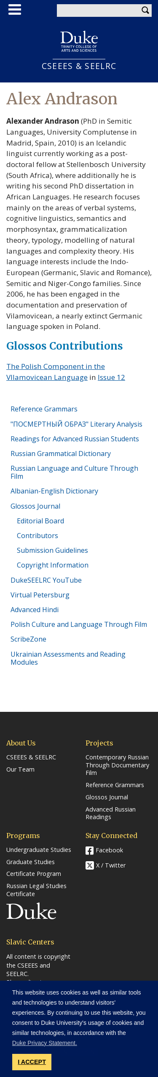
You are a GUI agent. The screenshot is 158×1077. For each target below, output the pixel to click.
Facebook (109, 850)
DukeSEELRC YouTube (46, 580)
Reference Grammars (44, 409)
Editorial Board (40, 520)
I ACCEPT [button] (32, 1061)
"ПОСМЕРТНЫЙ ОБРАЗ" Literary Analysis (76, 424)
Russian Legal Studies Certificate (36, 890)
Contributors (37, 535)
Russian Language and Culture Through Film (74, 472)
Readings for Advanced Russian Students (75, 438)
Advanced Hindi (35, 609)
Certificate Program (33, 874)
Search (145, 10)
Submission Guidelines (52, 550)
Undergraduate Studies (38, 850)
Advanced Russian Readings (111, 813)
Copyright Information (52, 565)
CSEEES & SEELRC (79, 66)
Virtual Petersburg (40, 595)
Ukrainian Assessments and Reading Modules (68, 658)
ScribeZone (28, 639)
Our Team (20, 769)
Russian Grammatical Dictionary (61, 453)
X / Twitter (111, 865)
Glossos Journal (35, 506)
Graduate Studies (30, 862)
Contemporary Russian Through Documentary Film (117, 765)
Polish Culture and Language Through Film (79, 624)
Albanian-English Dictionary (54, 491)
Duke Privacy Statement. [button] (44, 1043)
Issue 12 (111, 377)
